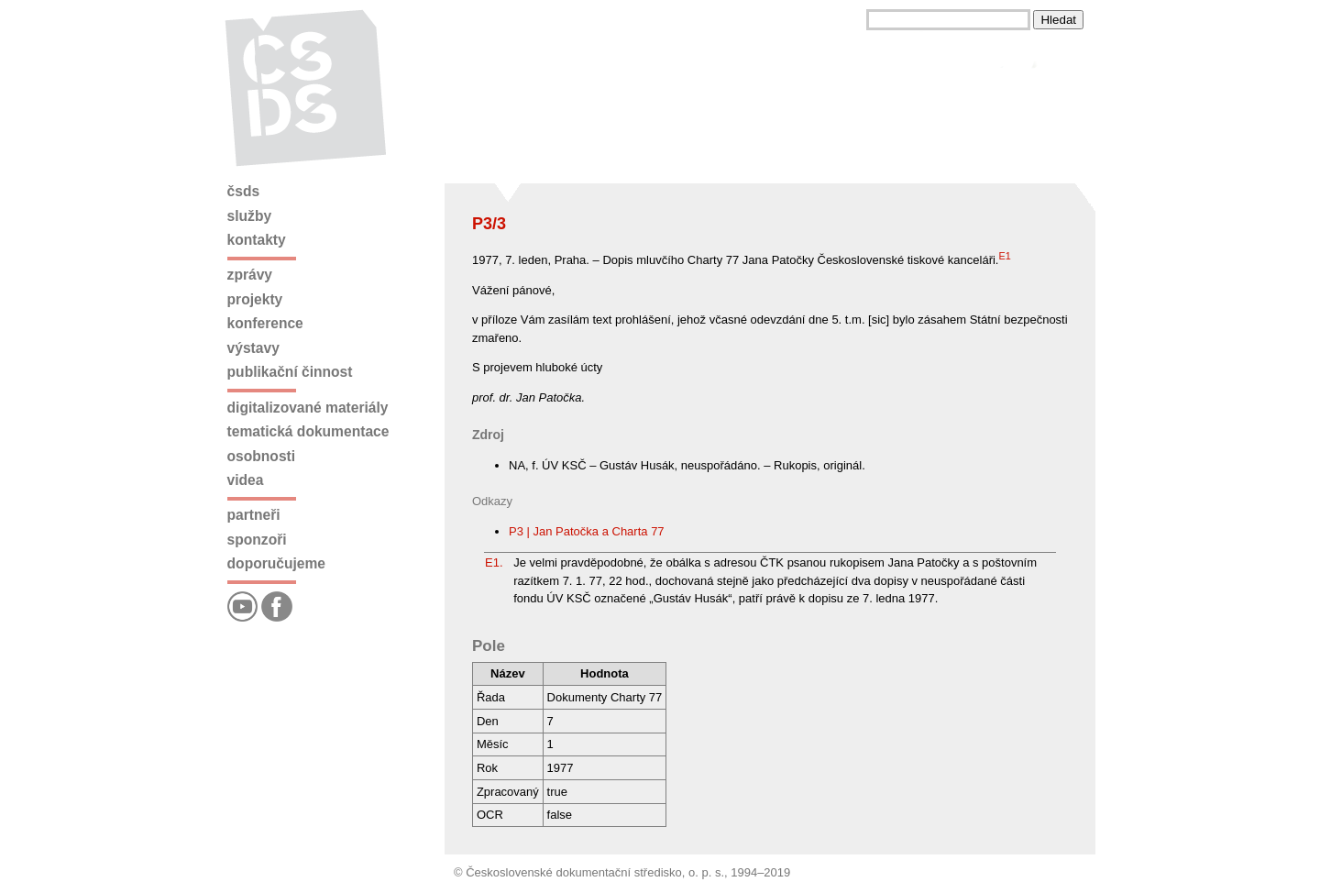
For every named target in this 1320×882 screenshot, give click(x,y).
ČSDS (243, 191)
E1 (1004, 255)
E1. (494, 562)
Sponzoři (257, 539)
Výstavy (253, 348)
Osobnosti (261, 456)
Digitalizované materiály (308, 407)
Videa (245, 480)
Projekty (255, 299)
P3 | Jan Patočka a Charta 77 (587, 531)
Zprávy (249, 274)
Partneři (253, 515)
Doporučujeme (276, 563)
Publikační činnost (290, 372)
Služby (249, 216)
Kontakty (256, 240)
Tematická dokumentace (308, 431)
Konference (265, 323)
